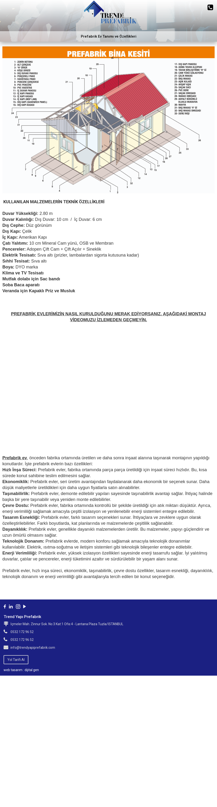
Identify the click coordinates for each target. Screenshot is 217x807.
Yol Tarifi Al (16, 660)
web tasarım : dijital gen (21, 670)
